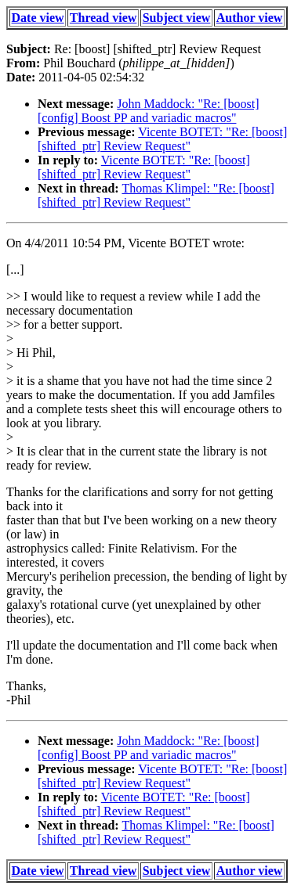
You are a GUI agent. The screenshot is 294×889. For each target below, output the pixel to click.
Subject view (177, 17)
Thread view (103, 17)
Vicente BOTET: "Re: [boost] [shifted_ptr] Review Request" (162, 139)
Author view (249, 17)
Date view (38, 17)
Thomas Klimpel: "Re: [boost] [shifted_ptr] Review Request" (156, 195)
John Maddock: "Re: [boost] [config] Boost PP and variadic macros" (148, 110)
